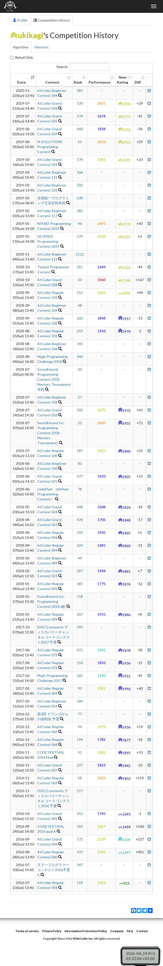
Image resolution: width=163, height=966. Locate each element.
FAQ (130, 931)
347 (80, 865)
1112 (80, 254)
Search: (82, 67)
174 (80, 159)
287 (80, 571)
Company (116, 931)
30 (80, 369)
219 (80, 331)
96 (80, 223)
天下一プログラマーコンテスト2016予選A (53, 870)
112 (80, 292)
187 (80, 450)
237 (80, 765)
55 (80, 142)
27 (80, 397)
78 (80, 489)
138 (80, 198)
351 (80, 267)
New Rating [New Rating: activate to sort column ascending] (122, 79)
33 (80, 280)
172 (80, 839)
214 (80, 663)
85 (80, 463)
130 (80, 103)
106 (80, 172)
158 (80, 596)
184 (80, 701)
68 (80, 305)
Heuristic (42, 47)
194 (80, 739)
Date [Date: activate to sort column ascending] (21, 82)
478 (80, 520)
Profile (20, 20)
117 (80, 791)
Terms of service (27, 931)
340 (80, 356)
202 (80, 410)
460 (80, 129)
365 (80, 675)
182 (80, 826)
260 (80, 318)
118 (80, 882)
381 (80, 90)
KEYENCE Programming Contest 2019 (48, 241)
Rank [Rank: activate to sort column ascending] (78, 82)
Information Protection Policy (85, 931)
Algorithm (20, 47)
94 (80, 727)
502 (80, 185)
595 (80, 627)
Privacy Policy (51, 931)
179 (80, 236)
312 (80, 813)
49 (80, 558)
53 (80, 423)
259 (80, 532)
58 (80, 778)
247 (80, 614)
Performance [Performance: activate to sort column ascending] (99, 82)
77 (80, 714)
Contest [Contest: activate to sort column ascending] (52, 82)
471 (80, 650)
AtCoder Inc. (84, 938)
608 (80, 507)
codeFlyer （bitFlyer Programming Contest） (53, 494)
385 (80, 211)
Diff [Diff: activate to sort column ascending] (138, 82)
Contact (142, 931)
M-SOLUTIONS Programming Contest (49, 147)
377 (80, 476)
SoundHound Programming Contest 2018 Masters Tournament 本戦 (54, 379)
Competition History (52, 20)
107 (80, 852)
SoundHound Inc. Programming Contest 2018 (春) (51, 601)
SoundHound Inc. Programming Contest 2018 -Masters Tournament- (50, 433)
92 (80, 688)
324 (80, 545)
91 (80, 752)
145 (80, 344)
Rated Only (21, 57)
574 (80, 116)
